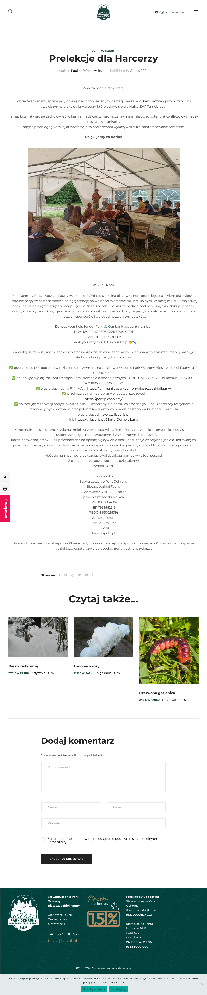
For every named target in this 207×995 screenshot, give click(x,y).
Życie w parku (103, 51)
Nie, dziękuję (119, 989)
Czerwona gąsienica (157, 693)
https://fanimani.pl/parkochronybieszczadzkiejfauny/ (129, 389)
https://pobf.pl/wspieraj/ (103, 399)
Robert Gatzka (150, 102)
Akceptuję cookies (94, 989)
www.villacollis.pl (116, 415)
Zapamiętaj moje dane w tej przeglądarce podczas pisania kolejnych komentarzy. (102, 841)
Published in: (119, 71)
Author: (64, 71)
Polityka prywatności (112, 982)
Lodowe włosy (86, 667)
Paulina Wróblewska (86, 71)
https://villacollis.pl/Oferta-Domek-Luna (106, 420)
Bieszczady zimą (23, 667)
